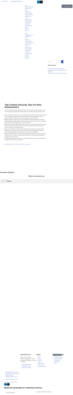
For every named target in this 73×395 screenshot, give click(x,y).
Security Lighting (28, 13)
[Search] (62, 61)
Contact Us (27, 30)
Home (26, 5)
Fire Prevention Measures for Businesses (56, 68)
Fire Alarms (27, 52)
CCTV (26, 10)
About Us (27, 28)
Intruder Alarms (28, 8)
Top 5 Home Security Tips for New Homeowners (57, 73)
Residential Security (29, 6)
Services (26, 27)
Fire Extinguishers (28, 25)
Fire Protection (28, 22)
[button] (36, 32)
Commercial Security (29, 14)
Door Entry (27, 11)
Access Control (28, 19)
